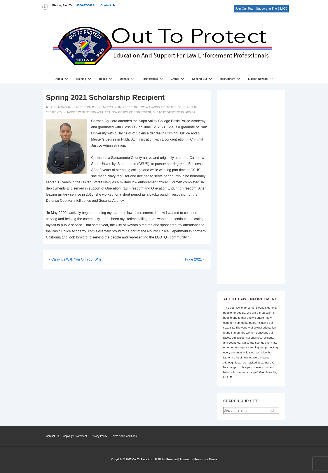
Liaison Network (261, 79)
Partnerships (153, 79)
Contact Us (107, 5)
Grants (178, 79)
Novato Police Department (131, 112)
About (62, 79)
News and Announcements (157, 107)
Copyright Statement (75, 436)
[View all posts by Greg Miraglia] (58, 107)
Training (84, 79)
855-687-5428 (85, 5)
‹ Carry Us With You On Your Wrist (75, 259)
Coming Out (202, 79)
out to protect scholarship (174, 112)
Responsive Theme (205, 459)
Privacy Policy (99, 436)
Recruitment (231, 79)
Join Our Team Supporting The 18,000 (261, 8)
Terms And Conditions (124, 436)
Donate (127, 79)
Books (106, 79)
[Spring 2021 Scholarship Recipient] (104, 107)
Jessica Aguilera (98, 112)
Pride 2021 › (194, 259)
